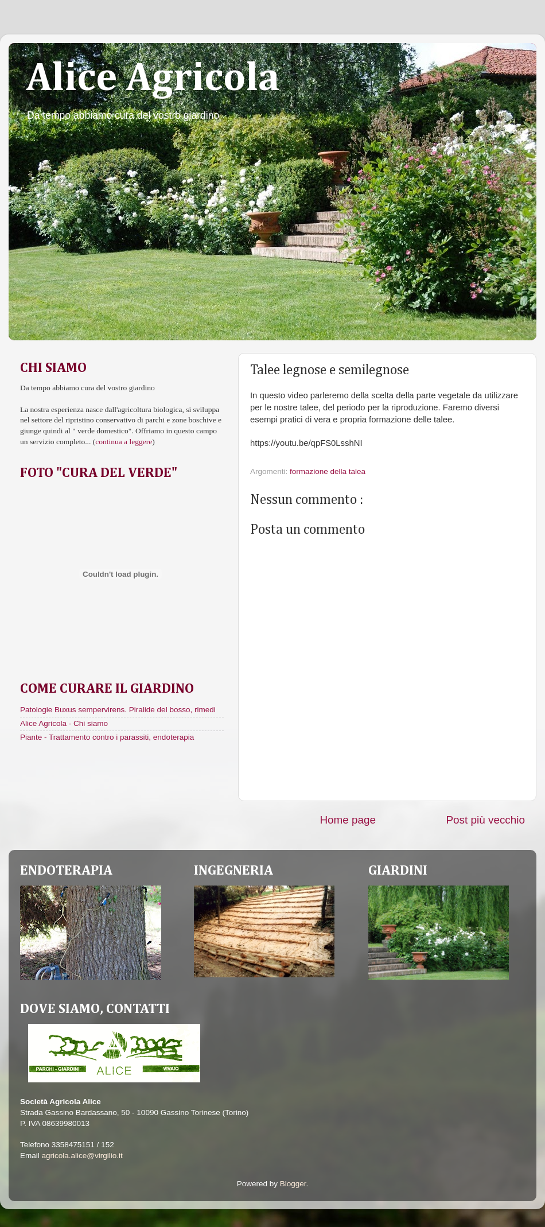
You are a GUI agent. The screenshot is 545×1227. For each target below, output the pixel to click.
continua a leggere (123, 441)
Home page (348, 820)
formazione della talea (327, 471)
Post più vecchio (485, 820)
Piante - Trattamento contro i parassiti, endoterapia (107, 737)
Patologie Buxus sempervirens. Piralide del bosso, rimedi (118, 709)
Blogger (293, 1183)
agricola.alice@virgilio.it (82, 1155)
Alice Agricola (153, 79)
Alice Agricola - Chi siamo (64, 723)
